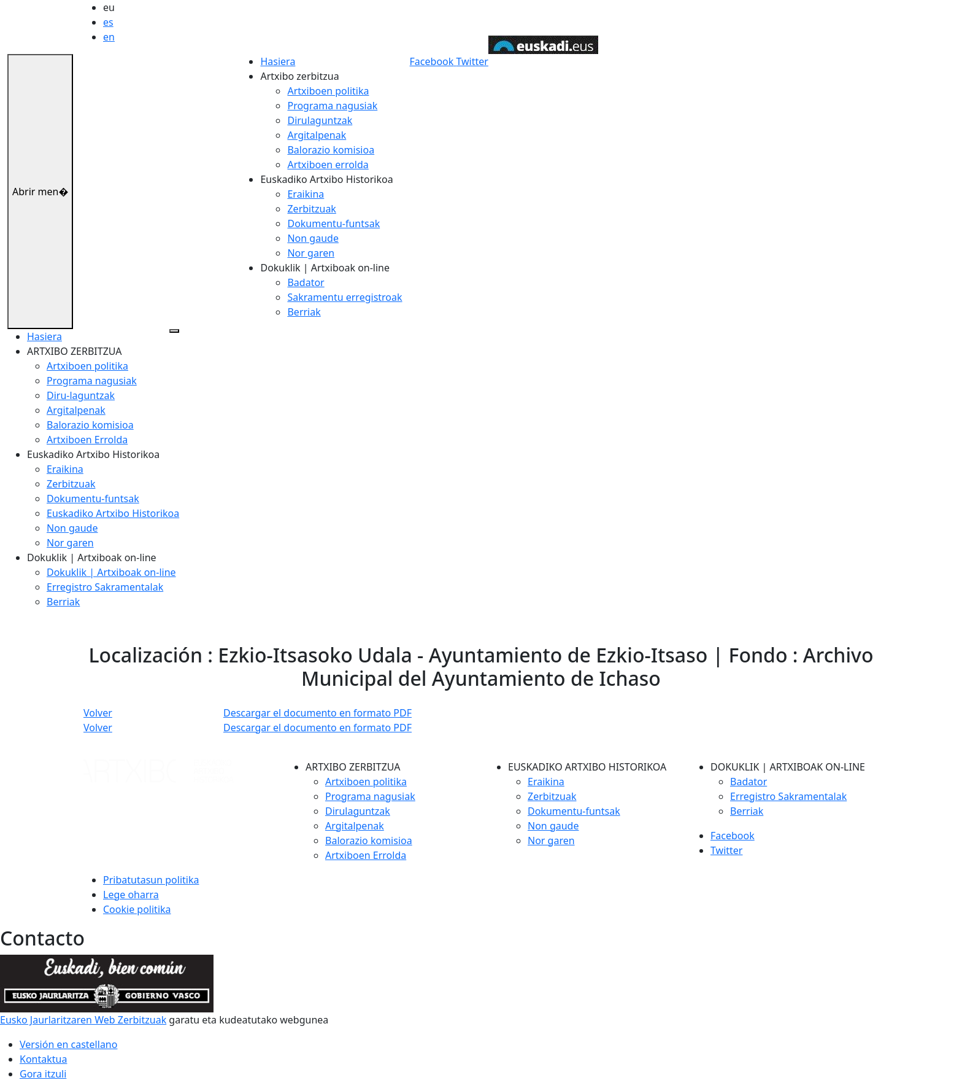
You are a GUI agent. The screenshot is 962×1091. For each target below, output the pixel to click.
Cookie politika (137, 909)
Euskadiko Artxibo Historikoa (113, 513)
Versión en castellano (68, 1044)
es (108, 22)
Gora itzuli (43, 1074)
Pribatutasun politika (151, 880)
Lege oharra (131, 894)
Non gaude (312, 238)
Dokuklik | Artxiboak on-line (111, 572)
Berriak (303, 312)
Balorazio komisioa (330, 150)
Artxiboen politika (328, 91)
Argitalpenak (316, 135)
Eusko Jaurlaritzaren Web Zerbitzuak (83, 1020)
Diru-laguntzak (81, 395)
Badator (305, 282)
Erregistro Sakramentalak (105, 587)
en (109, 37)
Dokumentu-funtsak (333, 223)
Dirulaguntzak (319, 120)
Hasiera (277, 61)
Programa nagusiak (332, 105)
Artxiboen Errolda (87, 439)
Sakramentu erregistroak (344, 297)
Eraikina (305, 194)
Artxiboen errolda (327, 164)
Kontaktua (43, 1059)
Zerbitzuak (311, 208)
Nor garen (310, 253)
